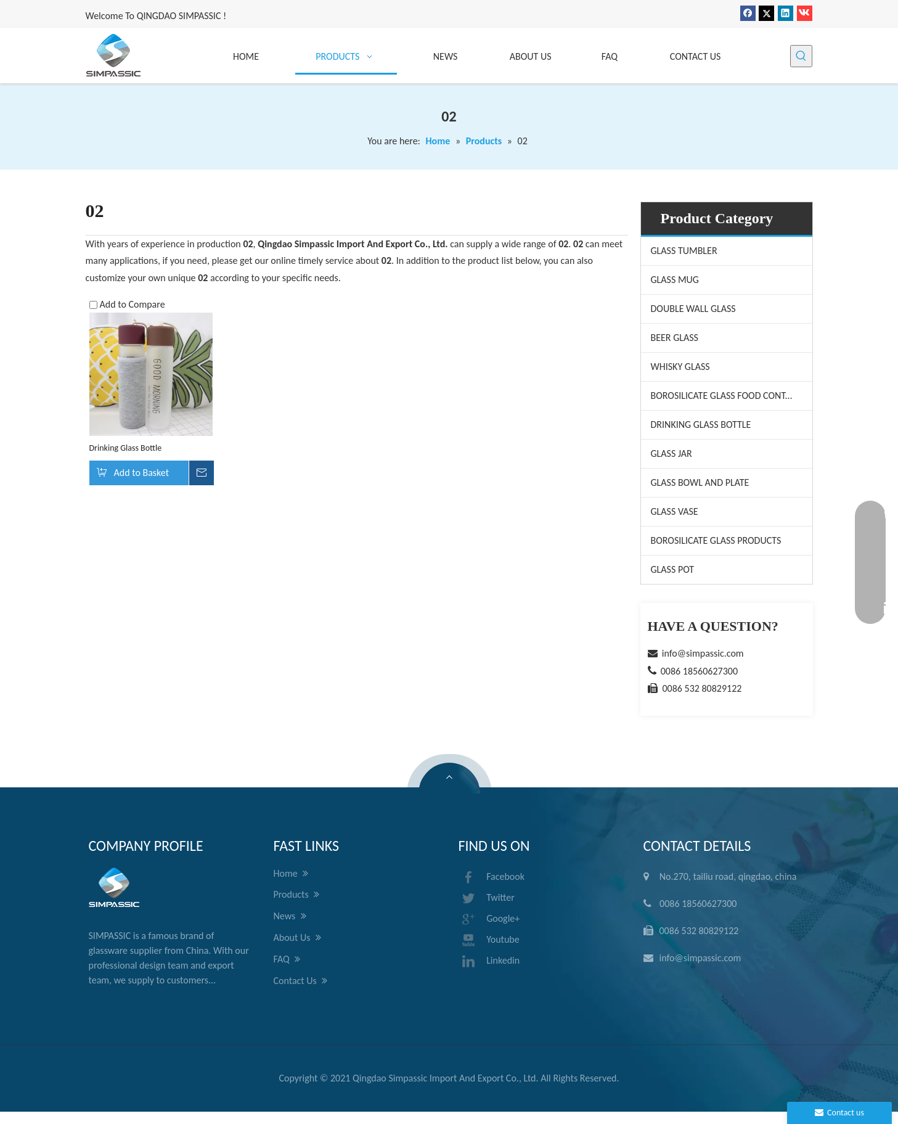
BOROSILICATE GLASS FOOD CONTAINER (730, 395)
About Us (298, 938)
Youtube (489, 940)
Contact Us (301, 981)
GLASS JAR (671, 453)
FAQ (287, 959)
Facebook (492, 877)
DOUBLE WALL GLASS (693, 308)
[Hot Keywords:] (801, 56)
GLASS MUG (675, 279)
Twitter (487, 898)
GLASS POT (673, 569)
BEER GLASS (674, 337)
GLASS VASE (674, 511)
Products (297, 894)
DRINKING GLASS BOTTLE (701, 424)
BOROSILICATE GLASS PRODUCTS (716, 540)
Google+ (489, 919)
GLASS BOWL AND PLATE (700, 482)
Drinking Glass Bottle (125, 448)
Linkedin (489, 961)
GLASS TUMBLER (684, 250)
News (290, 916)
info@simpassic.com (703, 653)
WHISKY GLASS (680, 366)
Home (291, 874)
